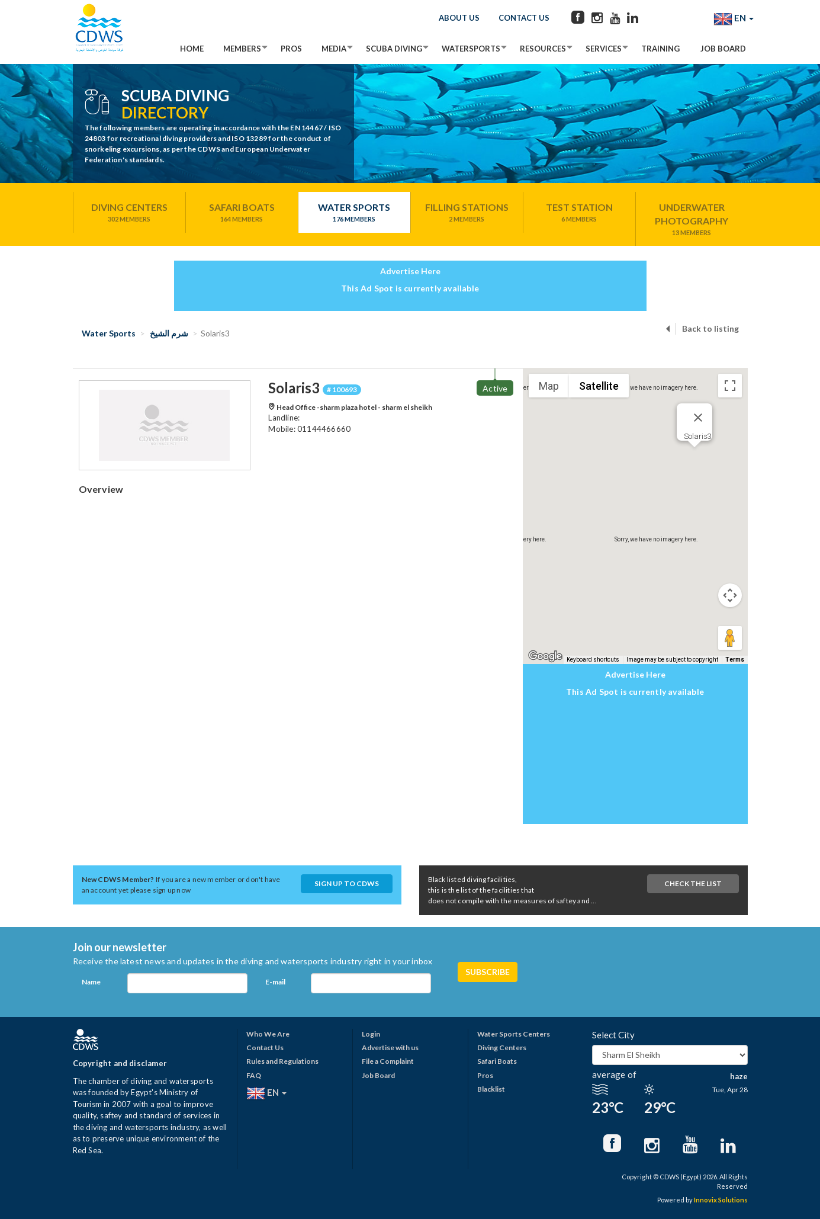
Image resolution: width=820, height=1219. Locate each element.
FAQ (253, 1075)
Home (192, 48)
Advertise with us (390, 1047)
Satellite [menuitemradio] (599, 386)
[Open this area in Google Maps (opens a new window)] (545, 656)
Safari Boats (242, 212)
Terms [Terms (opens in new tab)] (734, 659)
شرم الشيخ (168, 333)
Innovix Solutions (721, 1200)
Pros (291, 48)
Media (333, 48)
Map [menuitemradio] (549, 386)
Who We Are (268, 1033)
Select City (613, 1034)
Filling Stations (467, 212)
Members (242, 48)
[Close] (698, 417)
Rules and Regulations (282, 1061)
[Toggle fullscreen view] (730, 385)
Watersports (471, 48)
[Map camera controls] (730, 595)
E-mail (275, 981)
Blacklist (491, 1089)
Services (604, 48)
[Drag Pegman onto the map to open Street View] (730, 638)
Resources (543, 48)
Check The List (693, 883)
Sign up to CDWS (346, 883)
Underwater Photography (692, 219)
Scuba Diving (394, 48)
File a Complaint (388, 1061)
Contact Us (524, 18)
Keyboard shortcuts (593, 659)
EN (733, 18)
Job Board (723, 48)
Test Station (579, 212)
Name (91, 981)
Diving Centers (129, 212)
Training (660, 48)
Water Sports (354, 212)
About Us (459, 18)
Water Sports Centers (513, 1033)
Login (371, 1033)
